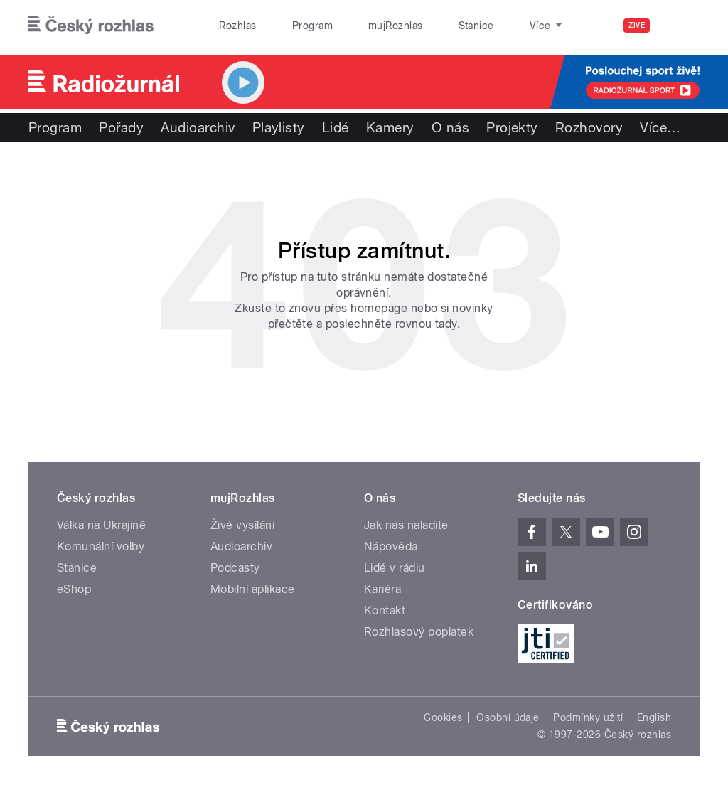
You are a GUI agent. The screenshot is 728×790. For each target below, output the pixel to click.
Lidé (335, 127)
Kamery (390, 127)
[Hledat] (680, 25)
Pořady (121, 127)
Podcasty (235, 568)
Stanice (425, 25)
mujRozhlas (359, 25)
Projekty (512, 127)
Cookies (443, 717)
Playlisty (278, 127)
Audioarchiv (198, 127)
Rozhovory (589, 127)
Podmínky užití (588, 717)
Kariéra (382, 589)
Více (660, 127)
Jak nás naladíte (406, 525)
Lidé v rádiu (394, 568)
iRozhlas (230, 25)
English (654, 717)
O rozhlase (490, 25)
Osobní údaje (508, 717)
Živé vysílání (242, 525)
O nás (450, 127)
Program (290, 25)
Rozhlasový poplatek (418, 632)
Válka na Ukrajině (101, 525)
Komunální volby (100, 546)
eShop (74, 589)
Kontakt (384, 610)
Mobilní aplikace (252, 589)
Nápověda (391, 546)
